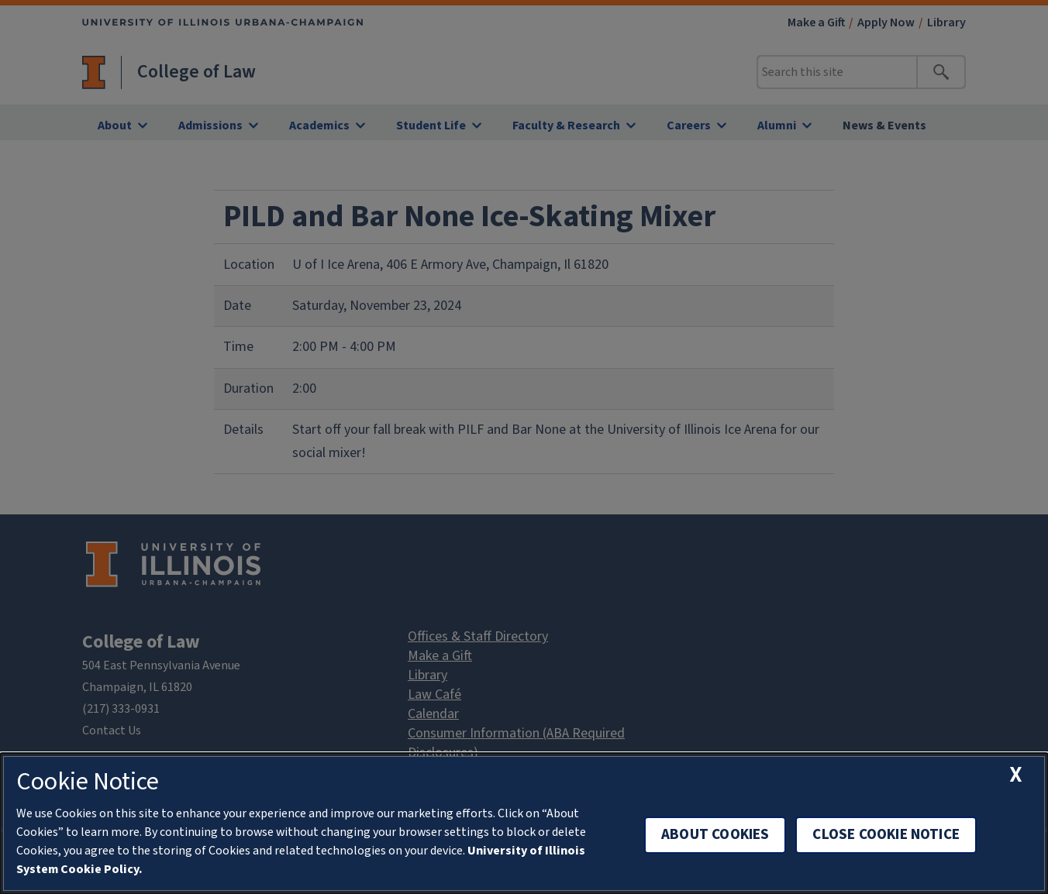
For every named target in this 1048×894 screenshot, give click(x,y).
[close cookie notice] (1017, 775)
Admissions (210, 125)
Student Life (431, 125)
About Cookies (715, 834)
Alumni (776, 125)
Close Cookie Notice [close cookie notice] (886, 834)
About (115, 125)
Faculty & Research (566, 125)
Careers (689, 125)
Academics (319, 125)
